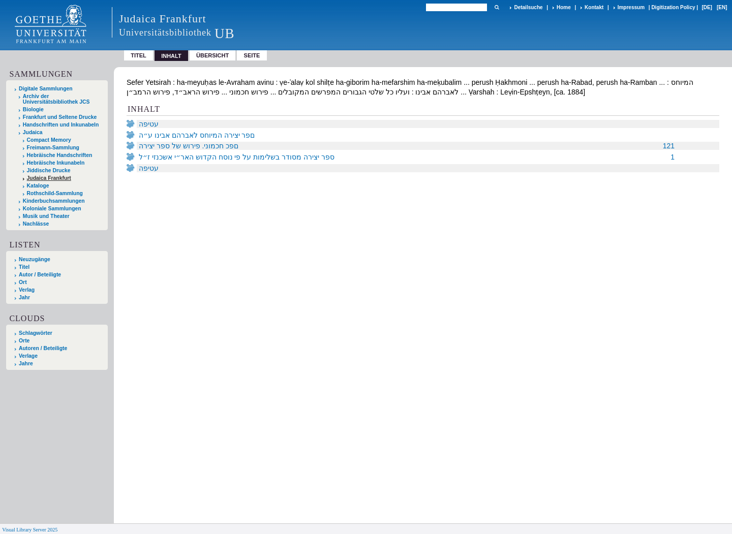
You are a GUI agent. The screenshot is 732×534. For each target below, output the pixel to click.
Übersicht (212, 55)
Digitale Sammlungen (46, 88)
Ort (23, 282)
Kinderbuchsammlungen (54, 201)
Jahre (26, 363)
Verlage (28, 356)
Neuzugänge (34, 259)
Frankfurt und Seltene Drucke (60, 117)
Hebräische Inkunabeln (56, 163)
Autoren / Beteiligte (43, 348)
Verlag (27, 290)
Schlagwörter (35, 333)
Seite (252, 55)
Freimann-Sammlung (53, 147)
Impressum (631, 7)
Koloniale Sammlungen (52, 208)
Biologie (33, 109)
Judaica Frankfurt (49, 178)
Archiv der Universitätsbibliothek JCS (56, 99)
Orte (24, 340)
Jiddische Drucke (49, 170)
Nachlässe (36, 224)
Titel (138, 55)
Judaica (33, 132)
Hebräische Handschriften (60, 155)
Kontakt (594, 7)
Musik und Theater (46, 216)
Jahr (24, 297)
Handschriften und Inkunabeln (61, 125)
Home (564, 7)
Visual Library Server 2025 (29, 529)
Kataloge (38, 186)
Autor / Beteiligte (40, 274)
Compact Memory (49, 140)
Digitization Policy (673, 7)
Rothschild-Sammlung (55, 193)
